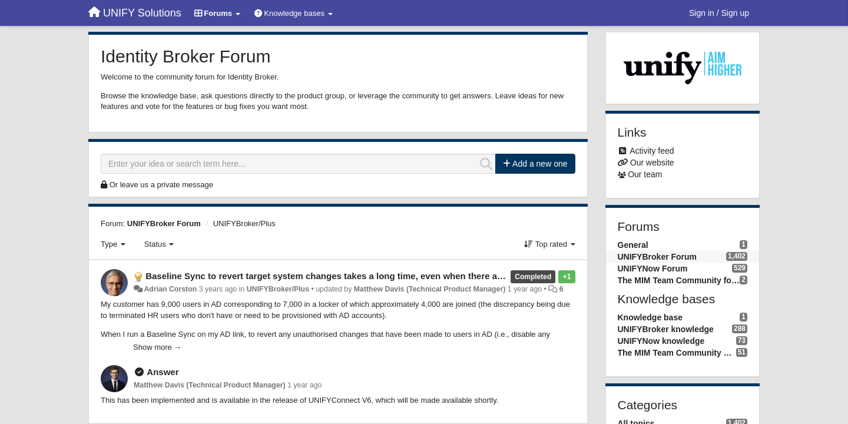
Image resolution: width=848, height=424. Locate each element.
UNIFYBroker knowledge (666, 329)
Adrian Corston (170, 289)
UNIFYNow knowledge (661, 341)
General (633, 245)
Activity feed (652, 150)
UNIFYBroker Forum (164, 223)
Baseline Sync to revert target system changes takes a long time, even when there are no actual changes (365, 276)
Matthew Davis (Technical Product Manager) (430, 289)
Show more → (157, 347)
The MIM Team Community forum (679, 280)
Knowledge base (650, 317)
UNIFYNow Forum (653, 268)
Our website (652, 162)
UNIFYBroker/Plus (244, 223)
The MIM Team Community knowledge (677, 352)
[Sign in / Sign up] (719, 13)
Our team (645, 174)
